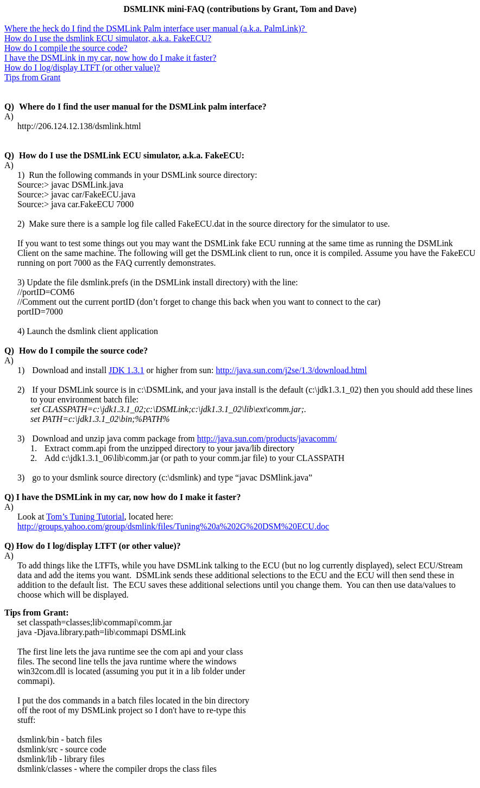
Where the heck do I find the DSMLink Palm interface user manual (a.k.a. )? (155, 28)
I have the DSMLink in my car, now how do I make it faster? (110, 57)
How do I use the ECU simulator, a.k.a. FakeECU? (107, 38)
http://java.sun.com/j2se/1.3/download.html (291, 370)
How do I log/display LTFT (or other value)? (82, 67)
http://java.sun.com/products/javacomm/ (267, 438)
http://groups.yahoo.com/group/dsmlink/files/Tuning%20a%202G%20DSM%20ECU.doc (173, 526)
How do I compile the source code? (66, 48)
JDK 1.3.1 (126, 370)
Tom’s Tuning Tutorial (85, 516)
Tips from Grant (32, 77)
